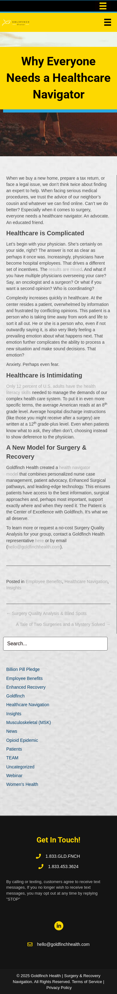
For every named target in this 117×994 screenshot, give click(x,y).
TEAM (12, 757)
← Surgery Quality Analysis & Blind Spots (46, 613)
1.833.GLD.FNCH (63, 856)
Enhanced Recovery (26, 687)
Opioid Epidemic (22, 740)
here (39, 540)
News (11, 731)
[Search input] (55, 644)
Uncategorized (20, 766)
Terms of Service (87, 981)
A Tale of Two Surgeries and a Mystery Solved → (63, 624)
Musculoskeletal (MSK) (28, 722)
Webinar (14, 775)
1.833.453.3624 (63, 866)
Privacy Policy (59, 987)
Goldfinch (15, 695)
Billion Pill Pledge (23, 669)
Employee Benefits (44, 581)
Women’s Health (22, 784)
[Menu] (107, 22)
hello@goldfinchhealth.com (34, 546)
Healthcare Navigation (86, 581)
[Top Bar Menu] (103, 6)
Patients (14, 749)
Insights (13, 587)
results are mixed (65, 269)
